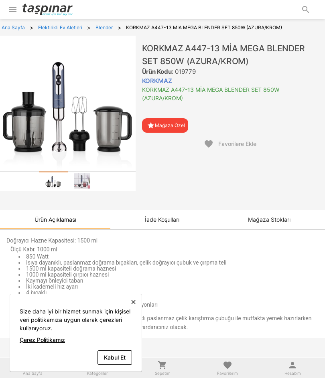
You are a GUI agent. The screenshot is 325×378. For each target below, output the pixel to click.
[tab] (53, 181)
